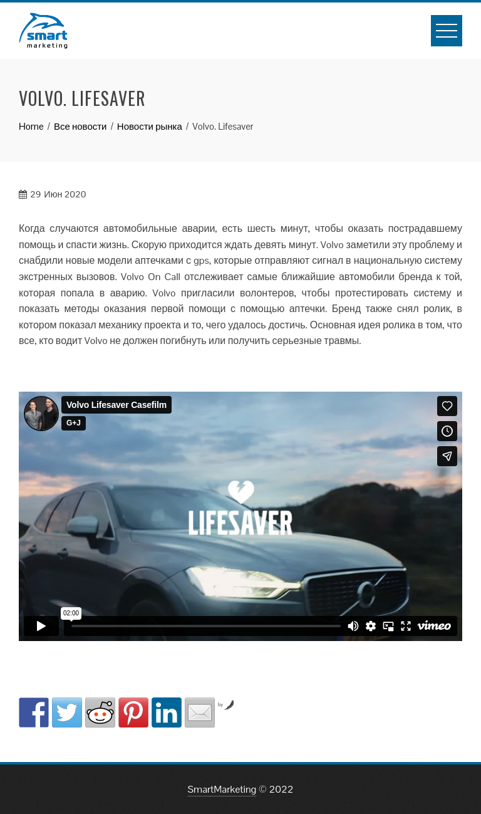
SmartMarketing (222, 789)
